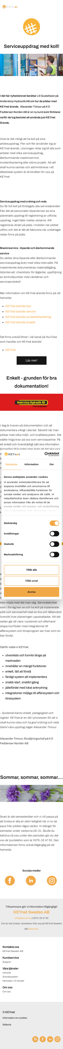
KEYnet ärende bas (18, 306)
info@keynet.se (23, 918)
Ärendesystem (10, 977)
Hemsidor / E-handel (13, 981)
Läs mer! (31, 360)
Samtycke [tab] (11, 464)
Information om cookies (15, 1018)
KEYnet (10, 350)
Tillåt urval (31, 580)
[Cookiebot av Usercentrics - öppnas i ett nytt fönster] (45, 454)
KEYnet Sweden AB (31, 912)
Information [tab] (32, 464)
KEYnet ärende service (20, 311)
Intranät (7, 972)
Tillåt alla (31, 569)
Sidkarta (7, 1024)
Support (7, 962)
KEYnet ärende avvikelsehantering (28, 317)
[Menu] (57, 6)
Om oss (7, 991)
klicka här (33, 929)
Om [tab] (52, 464)
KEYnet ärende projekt (20, 322)
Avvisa (32, 591)
